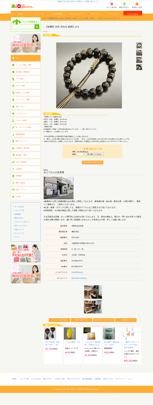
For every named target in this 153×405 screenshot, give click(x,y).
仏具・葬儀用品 (65, 24)
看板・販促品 (20, 188)
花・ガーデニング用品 (23, 133)
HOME (20, 17)
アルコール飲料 (21, 126)
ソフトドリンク (21, 119)
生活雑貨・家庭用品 (23, 77)
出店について (95, 17)
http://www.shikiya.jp (79, 283)
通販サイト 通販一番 (77, 401)
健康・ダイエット (22, 147)
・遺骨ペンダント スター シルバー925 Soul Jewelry (131, 356)
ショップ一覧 (39, 17)
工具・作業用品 (21, 167)
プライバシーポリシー (22, 227)
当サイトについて (76, 17)
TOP (44, 24)
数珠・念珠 (89, 24)
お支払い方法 (60, 391)
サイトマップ (114, 17)
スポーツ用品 (20, 91)
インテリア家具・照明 (23, 70)
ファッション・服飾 (23, 105)
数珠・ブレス (78, 24)
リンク (16, 242)
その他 (18, 202)
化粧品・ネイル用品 (23, 98)
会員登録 (17, 219)
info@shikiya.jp (77, 278)
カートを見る (36, 391)
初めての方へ (19, 223)
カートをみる (19, 212)
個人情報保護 (58, 17)
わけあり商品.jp (133, 17)
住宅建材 (19, 181)
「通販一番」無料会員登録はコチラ (26, 48)
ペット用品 (19, 84)
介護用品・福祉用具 (23, 153)
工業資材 (19, 174)
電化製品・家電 (21, 160)
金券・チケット (21, 195)
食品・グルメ (20, 112)
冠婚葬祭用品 (53, 24)
